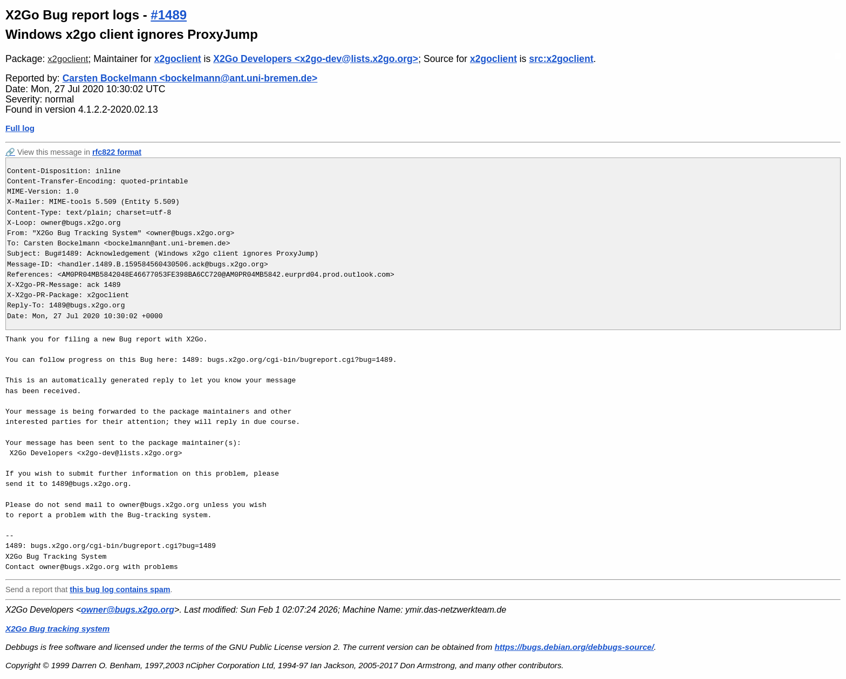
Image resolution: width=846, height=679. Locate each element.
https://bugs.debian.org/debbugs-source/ (574, 646)
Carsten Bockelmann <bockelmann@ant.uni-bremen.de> (190, 78)
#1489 (169, 15)
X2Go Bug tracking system (57, 628)
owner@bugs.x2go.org (127, 609)
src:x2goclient (561, 58)
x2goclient (67, 59)
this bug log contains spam (120, 589)
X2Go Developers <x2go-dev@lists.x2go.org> (315, 58)
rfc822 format (116, 152)
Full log (20, 128)
